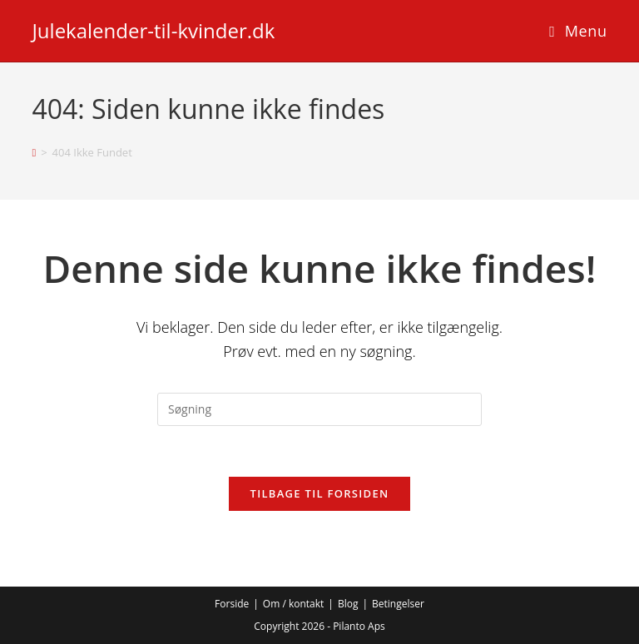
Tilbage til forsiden (319, 493)
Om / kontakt (293, 604)
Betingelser (398, 604)
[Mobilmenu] (578, 31)
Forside (232, 604)
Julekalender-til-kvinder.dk (153, 30)
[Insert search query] (319, 409)
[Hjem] (34, 152)
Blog (348, 604)
